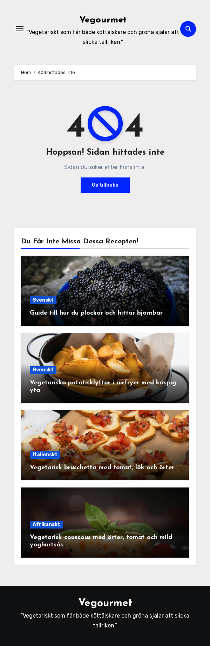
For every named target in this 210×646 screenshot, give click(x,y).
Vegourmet (103, 20)
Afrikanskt (46, 524)
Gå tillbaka (105, 185)
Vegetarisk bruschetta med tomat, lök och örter (102, 467)
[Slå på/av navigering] (19, 29)
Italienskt (45, 455)
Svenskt (43, 300)
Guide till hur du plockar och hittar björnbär (96, 313)
